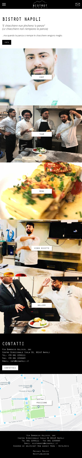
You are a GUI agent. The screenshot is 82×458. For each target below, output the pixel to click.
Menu (41, 191)
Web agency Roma (46, 446)
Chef (41, 77)
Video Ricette (41, 248)
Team (41, 134)
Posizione (41, 402)
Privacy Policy (41, 451)
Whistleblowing (41, 453)
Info (6, 42)
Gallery (42, 305)
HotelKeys (63, 446)
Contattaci (10, 367)
